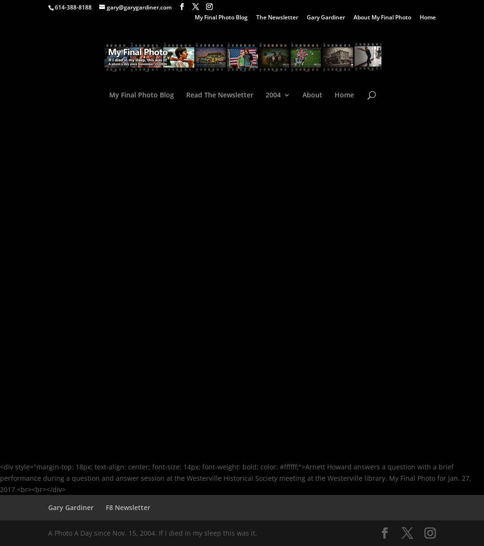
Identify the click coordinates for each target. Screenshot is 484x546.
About (312, 95)
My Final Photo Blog (221, 18)
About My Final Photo (382, 18)
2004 (273, 95)
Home (428, 18)
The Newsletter (277, 18)
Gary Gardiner (326, 18)
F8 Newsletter (128, 507)
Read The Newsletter (219, 95)
